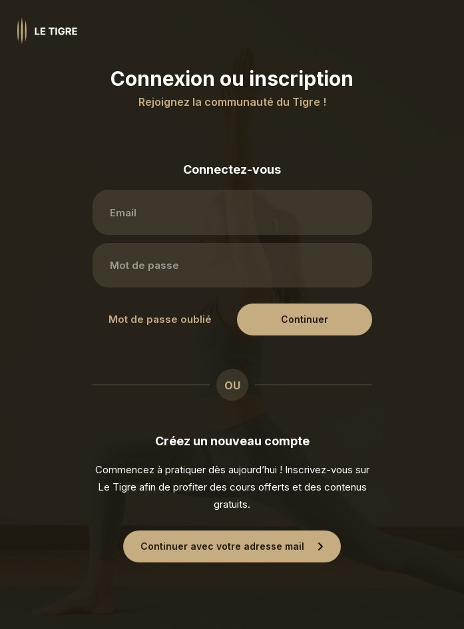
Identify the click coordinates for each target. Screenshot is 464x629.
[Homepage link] (47, 31)
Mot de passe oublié (160, 319)
